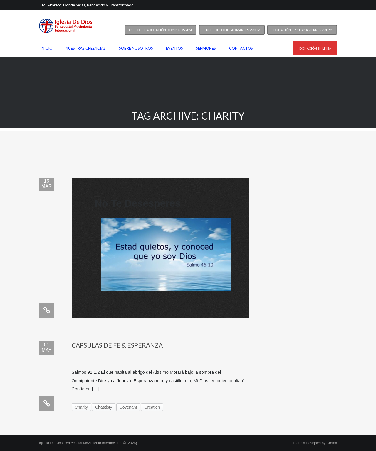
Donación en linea (315, 48)
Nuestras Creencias (86, 48)
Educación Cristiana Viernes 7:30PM (302, 30)
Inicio (47, 48)
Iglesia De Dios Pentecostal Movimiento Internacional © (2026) (88, 443)
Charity (81, 407)
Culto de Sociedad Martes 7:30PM (232, 30)
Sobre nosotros (136, 48)
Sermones (206, 48)
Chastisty (103, 407)
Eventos (174, 48)
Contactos (241, 48)
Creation (152, 407)
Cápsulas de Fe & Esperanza (117, 345)
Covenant (128, 407)
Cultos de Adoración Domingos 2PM (160, 30)
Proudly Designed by (315, 443)
